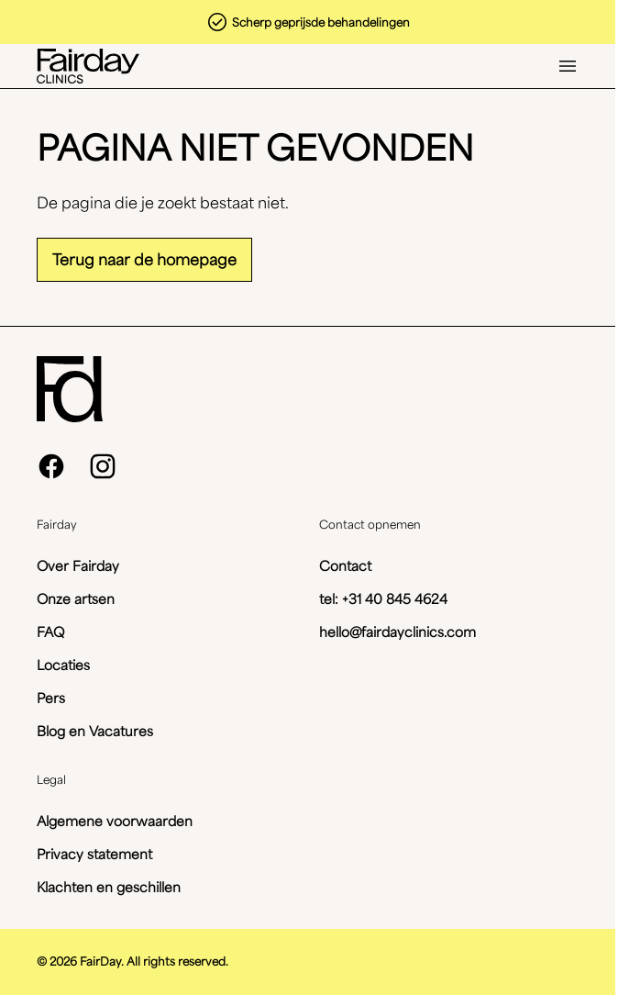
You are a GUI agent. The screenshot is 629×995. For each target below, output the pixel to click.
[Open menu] (568, 66)
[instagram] (102, 466)
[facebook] (51, 466)
